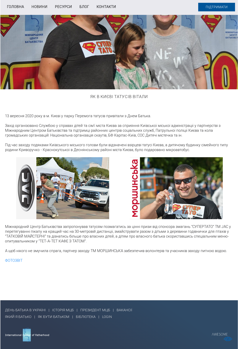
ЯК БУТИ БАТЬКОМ (53, 317)
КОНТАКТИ (106, 6)
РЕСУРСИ (63, 6)
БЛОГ (84, 6)
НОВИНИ (39, 6)
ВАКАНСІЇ (124, 310)
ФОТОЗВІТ (13, 260)
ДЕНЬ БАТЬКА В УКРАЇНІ (25, 310)
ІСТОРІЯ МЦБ (63, 310)
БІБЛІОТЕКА (86, 317)
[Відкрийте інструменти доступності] (227, 338)
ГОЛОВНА (15, 6)
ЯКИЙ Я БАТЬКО (18, 317)
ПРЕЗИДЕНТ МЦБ (95, 310)
